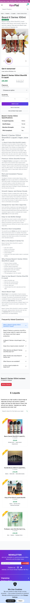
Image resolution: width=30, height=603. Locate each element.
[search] (27, 9)
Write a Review (6, 384)
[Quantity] (15, 98)
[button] (2, 5)
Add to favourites (15, 107)
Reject (20, 601)
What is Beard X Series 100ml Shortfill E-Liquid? (12, 325)
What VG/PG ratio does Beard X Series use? (12, 356)
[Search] (13, 9)
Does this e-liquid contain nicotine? (13, 346)
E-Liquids (13, 13)
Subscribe (25, 563)
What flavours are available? (11, 361)
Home (2, 13)
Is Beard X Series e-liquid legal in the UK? (14, 341)
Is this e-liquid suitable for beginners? (11, 366)
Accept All (11, 601)
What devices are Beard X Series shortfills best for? (12, 350)
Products (7, 13)
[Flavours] (15, 90)
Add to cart (15, 104)
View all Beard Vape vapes (15, 111)
